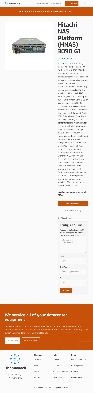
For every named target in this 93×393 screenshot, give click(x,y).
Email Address (65, 267)
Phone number (65, 278)
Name (62, 256)
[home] (12, 3)
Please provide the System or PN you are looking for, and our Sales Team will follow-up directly (72, 232)
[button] (84, 3)
